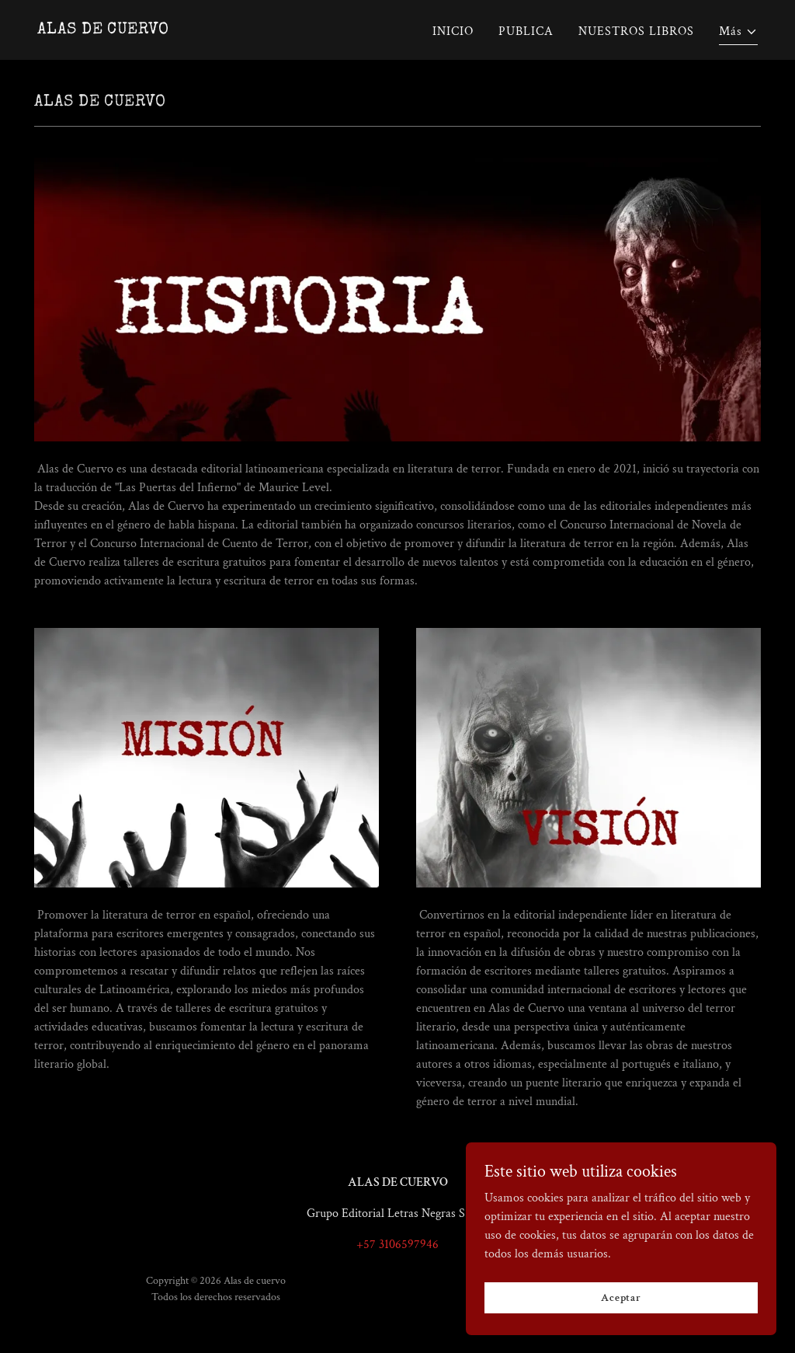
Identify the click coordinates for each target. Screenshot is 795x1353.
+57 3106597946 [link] (397, 1244)
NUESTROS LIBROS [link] (636, 31)
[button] (738, 34)
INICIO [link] (453, 31)
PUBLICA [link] (526, 31)
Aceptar (621, 1308)
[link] (103, 30)
